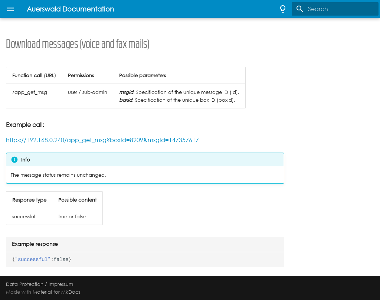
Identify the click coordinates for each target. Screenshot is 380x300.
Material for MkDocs (56, 292)
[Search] (335, 9)
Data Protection (24, 284)
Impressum (61, 284)
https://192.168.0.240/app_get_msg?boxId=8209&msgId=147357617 (102, 140)
